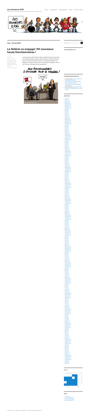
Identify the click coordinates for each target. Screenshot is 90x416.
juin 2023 (67, 143)
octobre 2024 (67, 122)
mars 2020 (67, 195)
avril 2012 (67, 318)
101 (7, 60)
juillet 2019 (67, 205)
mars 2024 (67, 131)
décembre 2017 (68, 231)
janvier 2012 (67, 322)
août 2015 (67, 268)
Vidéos (70, 9)
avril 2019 (67, 209)
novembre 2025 (68, 105)
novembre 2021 (68, 168)
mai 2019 (67, 208)
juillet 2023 (67, 142)
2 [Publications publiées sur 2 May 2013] (73, 375)
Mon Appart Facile (68, 88)
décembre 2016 (68, 246)
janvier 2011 (67, 338)
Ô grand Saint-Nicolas (77, 86)
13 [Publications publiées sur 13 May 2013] (65, 380)
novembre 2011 (68, 325)
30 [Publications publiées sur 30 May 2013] (73, 384)
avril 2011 (67, 334)
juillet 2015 (67, 269)
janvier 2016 (67, 261)
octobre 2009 (67, 358)
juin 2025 (67, 111)
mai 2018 (67, 224)
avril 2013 (67, 303)
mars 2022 (67, 163)
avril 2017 (67, 241)
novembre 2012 (68, 310)
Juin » (79, 386)
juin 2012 (67, 315)
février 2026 (67, 101)
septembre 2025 (68, 107)
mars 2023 (67, 147)
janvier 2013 (67, 307)
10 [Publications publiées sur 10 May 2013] (76, 377)
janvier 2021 (67, 182)
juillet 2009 (67, 362)
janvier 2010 (67, 354)
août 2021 (67, 172)
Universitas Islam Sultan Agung (71, 81)
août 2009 (67, 360)
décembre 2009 (68, 355)
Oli (7, 65)
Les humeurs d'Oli (15, 9)
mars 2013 (67, 305)
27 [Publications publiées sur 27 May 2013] (65, 384)
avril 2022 (67, 162)
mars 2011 (67, 335)
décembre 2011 (68, 323)
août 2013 (67, 298)
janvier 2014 (67, 292)
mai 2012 (67, 317)
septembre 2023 (68, 139)
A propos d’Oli (53, 9)
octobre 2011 (67, 326)
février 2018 (67, 228)
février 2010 (67, 352)
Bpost (14, 60)
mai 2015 (67, 272)
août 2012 (67, 314)
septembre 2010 (68, 343)
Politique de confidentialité (21, 410)
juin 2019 (67, 207)
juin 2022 (67, 159)
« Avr (68, 386)
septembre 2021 (68, 171)
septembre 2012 (68, 313)
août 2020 (67, 188)
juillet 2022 (67, 158)
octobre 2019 (67, 201)
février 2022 (67, 164)
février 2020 (67, 196)
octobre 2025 (67, 106)
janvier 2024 (67, 134)
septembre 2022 (68, 155)
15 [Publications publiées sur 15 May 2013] (70, 380)
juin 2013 (67, 301)
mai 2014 (67, 286)
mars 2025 (67, 115)
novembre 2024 (68, 121)
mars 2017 (67, 243)
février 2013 (67, 306)
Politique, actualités (11, 58)
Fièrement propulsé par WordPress (35, 410)
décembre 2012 (68, 309)
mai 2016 (67, 256)
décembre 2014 (68, 278)
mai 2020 (67, 192)
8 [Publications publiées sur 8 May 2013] (70, 377)
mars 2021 (67, 179)
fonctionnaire (14, 64)
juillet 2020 (67, 190)
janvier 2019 (67, 213)
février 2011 (67, 337)
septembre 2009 (68, 359)
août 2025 (67, 109)
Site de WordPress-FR (69, 400)
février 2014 (67, 290)
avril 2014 (67, 288)
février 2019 (67, 212)
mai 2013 (66, 302)
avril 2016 (67, 257)
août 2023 (67, 141)
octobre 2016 (67, 249)
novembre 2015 (68, 264)
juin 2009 (67, 363)
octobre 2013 (67, 295)
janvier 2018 (67, 229)
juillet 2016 (67, 253)
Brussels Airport (10, 61)
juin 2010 (67, 347)
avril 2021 (67, 178)
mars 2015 (67, 274)
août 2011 (67, 329)
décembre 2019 (68, 199)
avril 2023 (67, 146)
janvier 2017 (67, 245)
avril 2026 (67, 98)
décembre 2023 (68, 135)
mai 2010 (67, 348)
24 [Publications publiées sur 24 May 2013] (76, 382)
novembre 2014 (68, 280)
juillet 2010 (67, 346)
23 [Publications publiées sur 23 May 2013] (73, 382)
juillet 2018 (67, 221)
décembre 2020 (68, 183)
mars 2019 (67, 211)
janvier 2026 (67, 102)
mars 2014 (67, 289)
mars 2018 (67, 227)
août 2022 (67, 156)
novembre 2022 (68, 152)
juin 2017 (67, 239)
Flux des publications (69, 397)
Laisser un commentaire (12, 67)
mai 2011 (66, 333)
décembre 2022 (68, 151)
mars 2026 (67, 99)
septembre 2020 (68, 187)
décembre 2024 (68, 119)
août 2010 (67, 344)
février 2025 (67, 117)
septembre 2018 (68, 219)
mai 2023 (67, 144)
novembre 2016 (68, 248)
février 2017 (67, 244)
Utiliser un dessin (78, 9)
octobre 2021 (67, 170)
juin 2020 (67, 191)
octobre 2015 (67, 265)
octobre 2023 (67, 138)
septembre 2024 (68, 123)
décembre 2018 (68, 215)
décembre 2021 (68, 167)
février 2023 (67, 148)
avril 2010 (67, 350)
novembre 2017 (68, 232)
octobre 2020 (67, 186)
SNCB (10, 65)
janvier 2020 (67, 197)
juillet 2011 (67, 330)
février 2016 (67, 260)
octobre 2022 (67, 154)
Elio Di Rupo (9, 63)
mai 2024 (67, 129)
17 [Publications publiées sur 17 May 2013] (76, 380)
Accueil (46, 9)
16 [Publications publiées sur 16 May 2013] (73, 380)
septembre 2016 (68, 250)
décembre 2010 (68, 339)
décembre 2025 (68, 103)
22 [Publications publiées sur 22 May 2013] (70, 382)
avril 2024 (67, 130)
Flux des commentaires (69, 399)
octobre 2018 (67, 217)
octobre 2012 (67, 311)
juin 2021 (67, 175)
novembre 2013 (68, 294)
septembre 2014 (68, 282)
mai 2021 (67, 176)
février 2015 (67, 276)
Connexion (67, 396)
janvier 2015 (67, 277)
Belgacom (11, 60)
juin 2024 (67, 127)
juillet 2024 (67, 126)
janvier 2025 (67, 118)
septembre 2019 (68, 203)
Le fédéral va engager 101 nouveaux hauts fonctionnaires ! (30, 50)
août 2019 (67, 204)
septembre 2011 (68, 327)
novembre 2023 (68, 137)
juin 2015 (67, 270)
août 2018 (67, 220)
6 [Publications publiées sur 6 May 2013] (65, 377)
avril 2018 (67, 225)
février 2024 (67, 133)
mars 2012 (67, 319)
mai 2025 (67, 113)
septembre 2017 (68, 235)
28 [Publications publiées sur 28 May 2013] (68, 384)
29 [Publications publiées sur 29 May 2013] (70, 384)
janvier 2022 (67, 166)
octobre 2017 (67, 233)
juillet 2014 (67, 284)
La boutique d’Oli (63, 9)
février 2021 (67, 180)
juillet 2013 (67, 299)
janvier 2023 (67, 150)
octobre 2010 (67, 342)
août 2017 (67, 236)
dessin (15, 61)
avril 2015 (67, 273)
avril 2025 (67, 114)
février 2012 (67, 321)
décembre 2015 (68, 262)
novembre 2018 (68, 216)
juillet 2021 (67, 174)
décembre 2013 (68, 293)
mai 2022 (67, 160)
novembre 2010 (68, 341)
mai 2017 (67, 240)
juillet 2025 (67, 110)
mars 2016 (67, 258)
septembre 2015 (68, 266)
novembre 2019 (68, 200)
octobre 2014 (67, 281)
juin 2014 (67, 285)
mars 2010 (67, 351)
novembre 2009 (68, 356)
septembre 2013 (68, 297)
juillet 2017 (67, 237)
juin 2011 (66, 331)
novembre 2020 (68, 184)
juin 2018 (67, 223)
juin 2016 (67, 254)
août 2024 (67, 125)
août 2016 (67, 252)
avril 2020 (67, 194)
